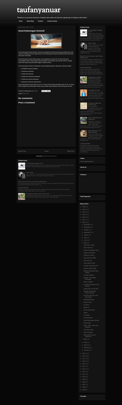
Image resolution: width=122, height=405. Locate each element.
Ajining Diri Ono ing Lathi (91, 288)
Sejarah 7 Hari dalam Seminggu (90, 278)
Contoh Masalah (85, 143)
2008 (84, 382)
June (85, 240)
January (86, 350)
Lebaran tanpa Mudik (90, 268)
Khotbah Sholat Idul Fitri (91, 265)
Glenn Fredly (29, 172)
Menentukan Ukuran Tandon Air (90, 335)
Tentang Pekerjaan (23, 187)
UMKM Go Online (89, 255)
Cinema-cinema (52, 21)
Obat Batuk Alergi (89, 299)
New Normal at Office (90, 258)
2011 (84, 374)
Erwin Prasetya (88, 332)
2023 (84, 214)
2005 (84, 389)
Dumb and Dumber (89, 310)
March (86, 345)
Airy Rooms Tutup (89, 245)
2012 (84, 371)
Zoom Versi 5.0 (88, 247)
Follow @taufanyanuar (87, 161)
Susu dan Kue (88, 260)
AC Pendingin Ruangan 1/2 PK (34, 163)
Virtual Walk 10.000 (89, 263)
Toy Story (86, 305)
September (87, 232)
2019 (84, 353)
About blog (30, 21)
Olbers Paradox (88, 282)
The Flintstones (88, 317)
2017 (84, 358)
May (85, 242)
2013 (84, 369)
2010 (84, 376)
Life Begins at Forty (94, 90)
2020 (84, 222)
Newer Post (22, 151)
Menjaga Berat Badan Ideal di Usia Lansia (37, 193)
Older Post (70, 151)
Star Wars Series (89, 329)
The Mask (86, 315)
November (87, 227)
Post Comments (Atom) (50, 156)
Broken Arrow (88, 302)
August (86, 235)
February (87, 347)
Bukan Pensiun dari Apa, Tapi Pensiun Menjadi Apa (32, 181)
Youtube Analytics (89, 275)
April (85, 342)
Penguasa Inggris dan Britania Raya (94, 103)
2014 (84, 366)
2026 (84, 206)
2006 (84, 387)
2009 (84, 379)
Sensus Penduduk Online (91, 250)
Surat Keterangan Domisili (91, 320)
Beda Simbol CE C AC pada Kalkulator (94, 131)
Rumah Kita (26, 93)
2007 (84, 384)
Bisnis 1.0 (86, 339)
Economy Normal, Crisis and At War (91, 296)
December (87, 224)
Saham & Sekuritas (89, 253)
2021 (84, 219)
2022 (84, 217)
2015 (84, 364)
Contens (40, 21)
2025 (84, 209)
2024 (84, 212)
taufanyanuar (38, 10)
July (85, 237)
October (86, 230)
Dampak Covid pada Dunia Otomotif (90, 292)
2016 (84, 361)
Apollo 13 (86, 307)
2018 (84, 356)
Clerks (85, 312)
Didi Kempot (87, 323)
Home (21, 21)
